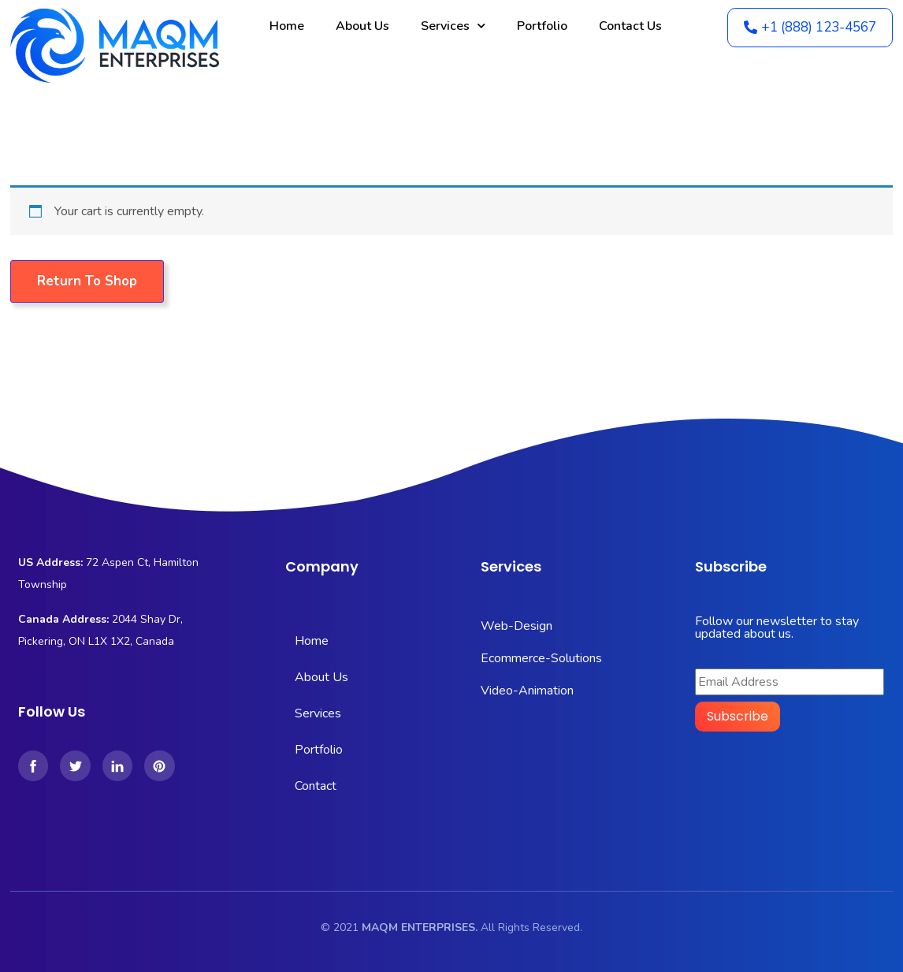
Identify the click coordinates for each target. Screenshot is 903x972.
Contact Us (630, 26)
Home (286, 26)
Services (453, 25)
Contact (315, 786)
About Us (362, 26)
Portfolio (542, 26)
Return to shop (87, 281)
